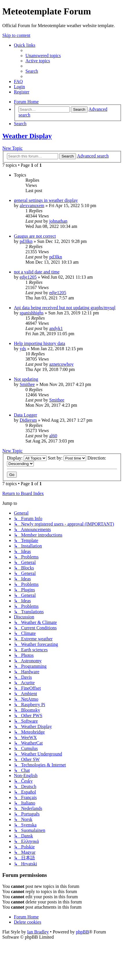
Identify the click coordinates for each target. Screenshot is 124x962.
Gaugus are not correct (35, 236)
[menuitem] (43, 55)
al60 (53, 435)
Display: (27, 457)
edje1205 (28, 277)
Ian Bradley (38, 931)
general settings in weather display (46, 200)
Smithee (27, 384)
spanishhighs (32, 312)
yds (23, 348)
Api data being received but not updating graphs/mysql (64, 307)
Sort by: (67, 457)
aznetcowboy (61, 364)
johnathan (58, 221)
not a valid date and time (37, 271)
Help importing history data (39, 343)
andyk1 (56, 328)
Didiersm (28, 420)
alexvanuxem (32, 205)
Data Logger (25, 414)
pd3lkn (26, 241)
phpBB (82, 931)
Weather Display (27, 136)
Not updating (26, 379)
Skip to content (16, 35)
